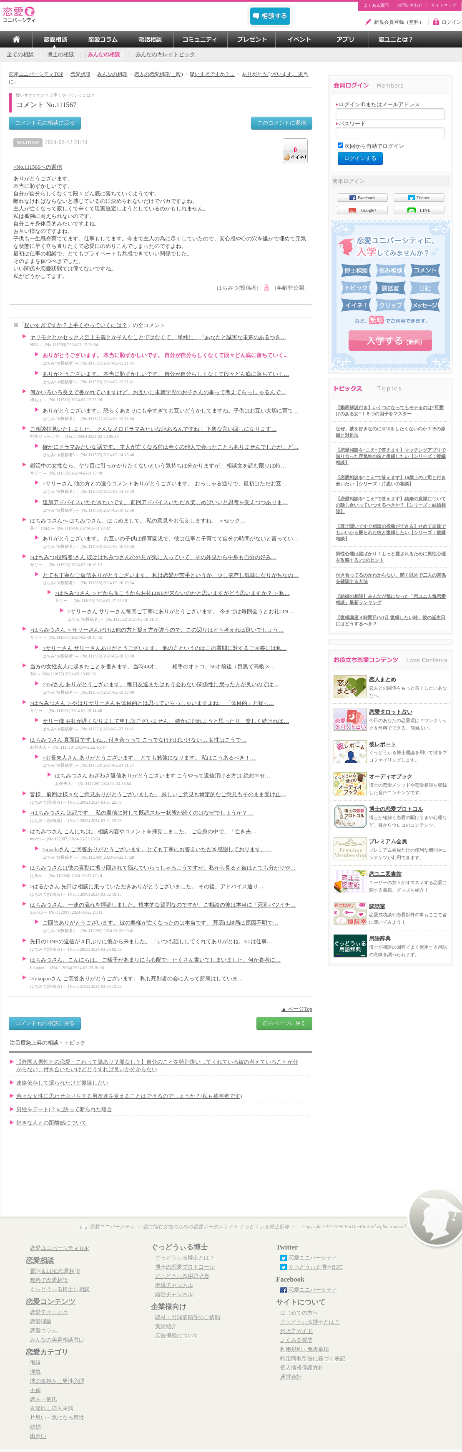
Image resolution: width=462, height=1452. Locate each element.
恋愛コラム (43, 1331)
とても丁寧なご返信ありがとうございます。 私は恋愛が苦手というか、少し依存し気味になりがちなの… (171, 575)
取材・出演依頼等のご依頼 (187, 1317)
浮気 (35, 1372)
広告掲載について (176, 1336)
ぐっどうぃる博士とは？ (185, 1258)
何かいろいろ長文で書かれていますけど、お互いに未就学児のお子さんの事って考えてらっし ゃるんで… (158, 392)
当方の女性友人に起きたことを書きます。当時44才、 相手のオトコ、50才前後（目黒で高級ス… (152, 667)
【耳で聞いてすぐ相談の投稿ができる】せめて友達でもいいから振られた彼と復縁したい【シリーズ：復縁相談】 (391, 532)
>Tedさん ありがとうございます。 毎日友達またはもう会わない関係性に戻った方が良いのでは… (160, 684)
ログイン (452, 22)
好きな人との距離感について (51, 1123)
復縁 (35, 1363)
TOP (16, 39)
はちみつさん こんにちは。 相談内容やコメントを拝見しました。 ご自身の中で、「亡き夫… (143, 832)
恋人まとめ (382, 679)
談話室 (377, 906)
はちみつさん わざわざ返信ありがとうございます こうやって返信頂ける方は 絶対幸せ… (162, 776)
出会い (38, 1436)
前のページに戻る (284, 1023)
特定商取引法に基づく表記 (312, 1359)
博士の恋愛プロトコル (396, 809)
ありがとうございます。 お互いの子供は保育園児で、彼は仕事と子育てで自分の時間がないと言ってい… (171, 539)
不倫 (35, 1390)
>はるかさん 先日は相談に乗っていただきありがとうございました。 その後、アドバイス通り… (146, 887)
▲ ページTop (296, 1009)
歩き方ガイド (296, 1331)
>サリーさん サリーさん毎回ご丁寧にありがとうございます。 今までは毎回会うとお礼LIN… (181, 612)
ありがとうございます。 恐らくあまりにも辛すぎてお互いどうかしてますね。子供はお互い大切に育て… (171, 411)
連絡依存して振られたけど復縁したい (62, 1083)
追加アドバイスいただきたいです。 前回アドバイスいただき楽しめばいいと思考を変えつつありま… (165, 502)
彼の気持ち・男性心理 (57, 1381)
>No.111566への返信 (37, 167)
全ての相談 (20, 54)
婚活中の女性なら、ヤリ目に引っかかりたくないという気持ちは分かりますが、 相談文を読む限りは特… (158, 466)
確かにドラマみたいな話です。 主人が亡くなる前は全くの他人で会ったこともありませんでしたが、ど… (171, 447)
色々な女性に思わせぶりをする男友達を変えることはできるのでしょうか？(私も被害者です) (129, 1096)
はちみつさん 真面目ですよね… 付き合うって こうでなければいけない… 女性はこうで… (138, 740)
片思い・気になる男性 (57, 1418)
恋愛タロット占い (390, 712)
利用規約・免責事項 (304, 1349)
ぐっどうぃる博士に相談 (60, 1289)
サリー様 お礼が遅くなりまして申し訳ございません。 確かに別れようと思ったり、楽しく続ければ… (166, 721)
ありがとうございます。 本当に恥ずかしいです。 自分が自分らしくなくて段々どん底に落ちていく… (166, 374)
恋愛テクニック (49, 1312)
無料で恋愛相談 (49, 1280)
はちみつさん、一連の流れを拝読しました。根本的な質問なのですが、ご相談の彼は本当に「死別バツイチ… (163, 905)
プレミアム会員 (388, 841)
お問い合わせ (409, 5)
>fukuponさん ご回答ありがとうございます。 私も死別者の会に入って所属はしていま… (136, 979)
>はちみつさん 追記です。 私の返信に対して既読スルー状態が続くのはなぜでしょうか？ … (142, 813)
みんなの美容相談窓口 (57, 1340)
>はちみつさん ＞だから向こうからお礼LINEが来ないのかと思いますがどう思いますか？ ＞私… (172, 593)
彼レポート (382, 744)
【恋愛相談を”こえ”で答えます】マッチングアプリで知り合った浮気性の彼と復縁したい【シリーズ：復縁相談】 (391, 456)
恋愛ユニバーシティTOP (59, 1248)
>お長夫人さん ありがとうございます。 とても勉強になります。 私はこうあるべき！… (149, 758)
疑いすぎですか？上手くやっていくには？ (75, 325)
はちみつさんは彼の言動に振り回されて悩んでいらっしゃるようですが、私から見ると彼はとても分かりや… (163, 868)
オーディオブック (390, 776)
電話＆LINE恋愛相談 (55, 1271)
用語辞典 (380, 938)
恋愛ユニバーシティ (313, 1258)
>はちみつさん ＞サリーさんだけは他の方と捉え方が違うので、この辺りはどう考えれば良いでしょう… (157, 630)
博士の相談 (60, 54)
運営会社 (291, 1377)
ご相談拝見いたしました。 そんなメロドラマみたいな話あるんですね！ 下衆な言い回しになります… (153, 429)
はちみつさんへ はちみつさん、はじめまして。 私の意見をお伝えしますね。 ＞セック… (137, 521)
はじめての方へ (299, 1313)
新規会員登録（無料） (399, 22)
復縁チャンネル (174, 1285)
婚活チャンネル (174, 1294)
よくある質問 (376, 5)
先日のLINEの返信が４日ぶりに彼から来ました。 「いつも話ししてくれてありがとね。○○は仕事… (151, 942)
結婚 (35, 1427)
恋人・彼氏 (43, 1399)
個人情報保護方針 (302, 1368)
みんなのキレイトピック (165, 54)
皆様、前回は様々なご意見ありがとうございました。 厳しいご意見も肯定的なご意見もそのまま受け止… (158, 794)
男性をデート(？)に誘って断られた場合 (64, 1109)
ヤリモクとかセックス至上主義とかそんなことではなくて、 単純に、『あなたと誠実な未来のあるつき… (158, 337)
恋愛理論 (41, 1322)
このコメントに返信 (281, 123)
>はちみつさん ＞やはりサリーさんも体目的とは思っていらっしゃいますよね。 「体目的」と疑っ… (152, 703)
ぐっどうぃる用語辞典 (182, 1276)
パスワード (351, 123)
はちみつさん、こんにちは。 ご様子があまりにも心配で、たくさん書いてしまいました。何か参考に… (155, 960)
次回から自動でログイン (374, 146)
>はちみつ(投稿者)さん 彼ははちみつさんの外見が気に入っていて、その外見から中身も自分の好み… (153, 557)
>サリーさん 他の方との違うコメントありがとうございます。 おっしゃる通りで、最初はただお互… (164, 484)
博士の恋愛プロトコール (185, 1267)
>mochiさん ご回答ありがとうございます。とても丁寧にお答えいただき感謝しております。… (157, 849)
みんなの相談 (104, 54)
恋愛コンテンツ (50, 1302)
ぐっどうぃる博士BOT (316, 1267)
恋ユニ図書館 (385, 874)
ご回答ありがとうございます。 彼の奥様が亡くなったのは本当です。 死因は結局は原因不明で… (160, 923)
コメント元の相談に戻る (45, 123)
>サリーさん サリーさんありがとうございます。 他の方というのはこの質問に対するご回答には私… (164, 648)
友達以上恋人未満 (51, 1409)
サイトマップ (443, 5)
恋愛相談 (40, 1261)
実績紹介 (166, 1327)
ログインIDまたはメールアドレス (378, 104)
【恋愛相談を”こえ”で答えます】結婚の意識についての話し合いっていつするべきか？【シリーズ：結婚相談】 (391, 505)
